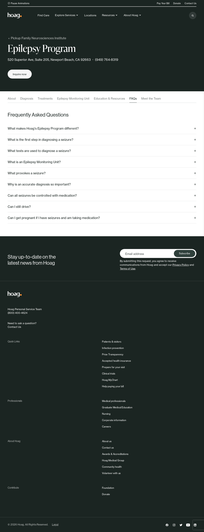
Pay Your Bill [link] (163, 3)
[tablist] (102, 99)
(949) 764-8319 (106, 60)
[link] (15, 15)
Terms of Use (127, 268)
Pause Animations (18, 3)
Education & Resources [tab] (109, 98)
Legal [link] (55, 524)
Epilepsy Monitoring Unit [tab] (73, 98)
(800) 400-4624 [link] (17, 312)
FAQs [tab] (133, 98)
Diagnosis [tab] (26, 98)
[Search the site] (192, 15)
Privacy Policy (180, 264)
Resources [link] (110, 15)
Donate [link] (177, 3)
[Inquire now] (20, 74)
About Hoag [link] (132, 15)
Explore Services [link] (66, 15)
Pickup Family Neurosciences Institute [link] (37, 38)
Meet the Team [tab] (151, 98)
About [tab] (12, 98)
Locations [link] (90, 15)
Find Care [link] (43, 15)
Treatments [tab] (45, 98)
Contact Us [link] (190, 3)
